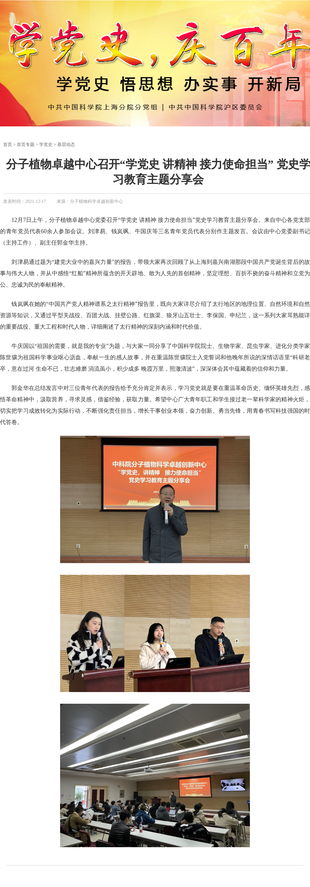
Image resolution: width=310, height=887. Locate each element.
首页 (7, 144)
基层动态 (66, 144)
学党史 (46, 144)
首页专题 (25, 144)
